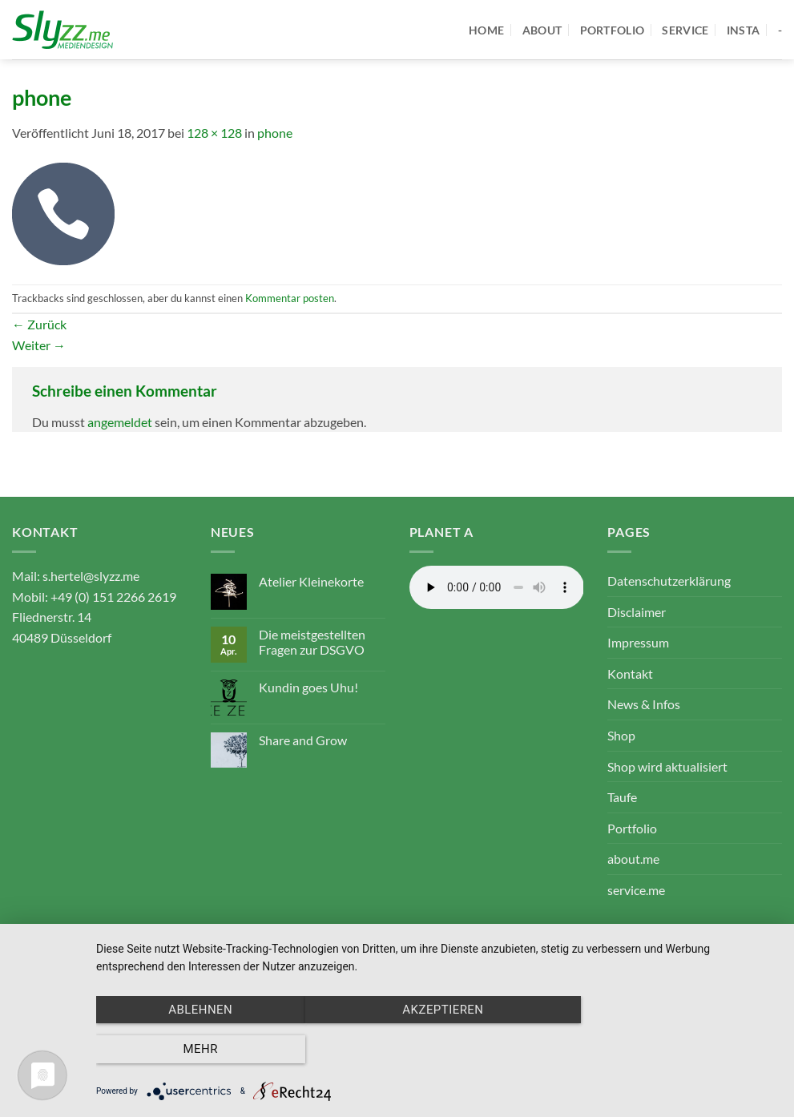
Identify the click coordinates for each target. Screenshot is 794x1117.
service (685, 30)
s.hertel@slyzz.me (90, 575)
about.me (633, 858)
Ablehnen (199, 1049)
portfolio (612, 30)
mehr (676, 1049)
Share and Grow (303, 740)
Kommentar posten (289, 298)
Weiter (39, 345)
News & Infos (643, 704)
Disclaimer (636, 611)
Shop (621, 735)
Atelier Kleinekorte (311, 581)
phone (274, 132)
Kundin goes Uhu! (308, 687)
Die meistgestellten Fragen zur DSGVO (312, 642)
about (542, 30)
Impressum (638, 642)
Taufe (622, 796)
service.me (636, 889)
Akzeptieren (437, 1049)
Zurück (39, 324)
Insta (743, 30)
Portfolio (632, 828)
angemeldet (119, 421)
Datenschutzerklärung (669, 580)
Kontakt (630, 673)
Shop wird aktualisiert (667, 766)
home (486, 30)
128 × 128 (214, 132)
